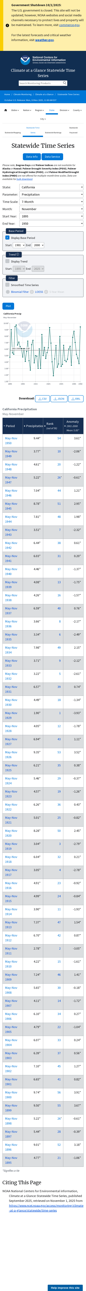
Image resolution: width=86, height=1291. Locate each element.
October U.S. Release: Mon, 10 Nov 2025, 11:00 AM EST (30, 100)
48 (59, 517)
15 (59, 961)
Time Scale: (10, 202)
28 (59, 1131)
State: (6, 187)
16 (59, 595)
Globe (15, 110)
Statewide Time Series (68, 94)
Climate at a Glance (44, 94)
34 (59, 1014)
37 (59, 1053)
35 (59, 765)
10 (59, 451)
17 (59, 569)
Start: (8, 245)
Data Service (52, 156)
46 (59, 974)
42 (59, 935)
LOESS (39, 292)
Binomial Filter (20, 292)
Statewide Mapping (13, 132)
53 (59, 752)
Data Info (32, 156)
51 (59, 504)
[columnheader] (13, 426)
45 (59, 1066)
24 (59, 896)
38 (59, 543)
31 (59, 556)
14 (59, 1001)
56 (59, 1092)
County (77, 110)
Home (7, 94)
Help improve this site (65, 1287)
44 (59, 490)
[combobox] (43, 114)
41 (59, 1079)
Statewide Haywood (73, 130)
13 (59, 582)
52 (59, 1145)
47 (59, 922)
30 (59, 988)
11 (59, 909)
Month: (7, 209)
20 (59, 464)
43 (59, 739)
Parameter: (10, 194)
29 (59, 778)
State (52, 110)
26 (59, 477)
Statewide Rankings (53, 132)
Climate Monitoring (22, 94)
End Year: (8, 223)
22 (59, 1027)
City (43, 118)
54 (59, 438)
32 (59, 857)
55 (59, 1105)
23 (59, 883)
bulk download (24, 179)
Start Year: (9, 216)
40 (59, 608)
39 (59, 687)
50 (59, 831)
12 (59, 726)
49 (59, 647)
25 (59, 817)
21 (59, 1158)
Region (39, 110)
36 (59, 804)
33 (59, 1040)
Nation (27, 110)
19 (59, 791)
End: (28, 245)
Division (64, 110)
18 (59, 700)
